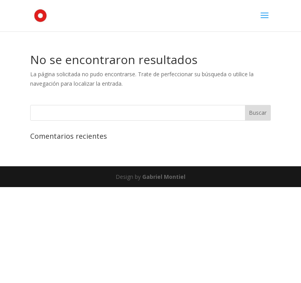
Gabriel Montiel (163, 176)
